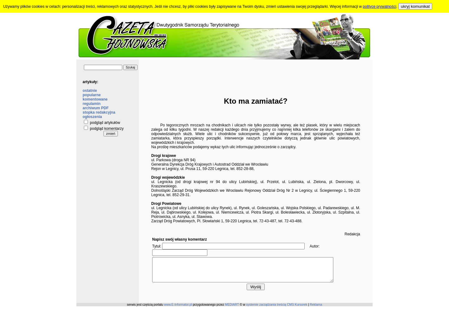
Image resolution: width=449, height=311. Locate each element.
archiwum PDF (96, 108)
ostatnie (90, 90)
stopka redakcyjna (99, 112)
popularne (92, 95)
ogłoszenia (92, 117)
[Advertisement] (255, 73)
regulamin (91, 103)
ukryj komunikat (415, 6)
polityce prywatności (379, 6)
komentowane (95, 99)
